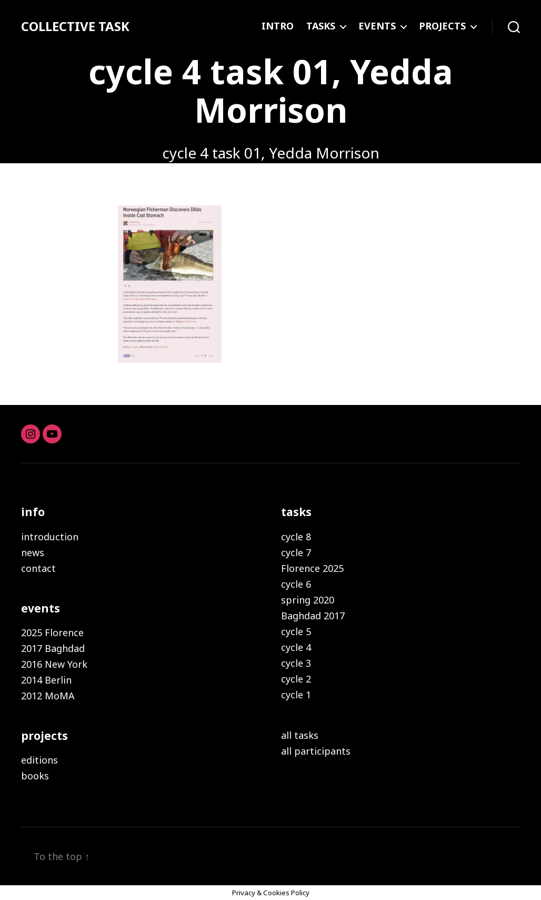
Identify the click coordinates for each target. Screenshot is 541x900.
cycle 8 (296, 536)
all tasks (299, 735)
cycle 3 (296, 663)
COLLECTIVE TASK (75, 26)
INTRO (278, 26)
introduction (49, 536)
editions (39, 760)
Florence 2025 (312, 568)
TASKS (320, 26)
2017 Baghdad (53, 648)
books (35, 775)
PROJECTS (442, 26)
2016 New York (54, 664)
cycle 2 (296, 678)
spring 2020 (307, 600)
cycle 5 (296, 631)
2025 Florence (52, 632)
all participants (315, 751)
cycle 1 (296, 694)
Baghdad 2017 (313, 615)
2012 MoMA (48, 695)
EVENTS (377, 26)
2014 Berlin (46, 680)
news (32, 552)
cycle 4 (296, 647)
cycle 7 (296, 552)
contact (38, 568)
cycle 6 (296, 584)
